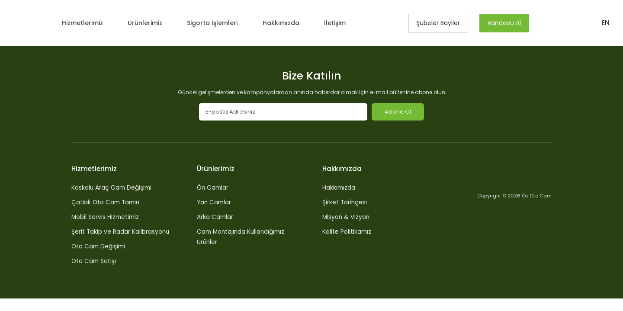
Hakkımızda (286, 23)
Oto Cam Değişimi (99, 246)
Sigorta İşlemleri (216, 23)
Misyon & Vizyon (346, 217)
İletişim (339, 23)
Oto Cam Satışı (94, 261)
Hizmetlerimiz (83, 23)
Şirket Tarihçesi (345, 202)
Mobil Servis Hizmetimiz (106, 217)
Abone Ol (398, 112)
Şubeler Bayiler (440, 23)
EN (605, 23)
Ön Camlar (213, 187)
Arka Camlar (215, 217)
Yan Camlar (215, 202)
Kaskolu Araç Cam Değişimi (112, 187)
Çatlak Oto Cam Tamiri (106, 202)
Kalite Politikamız (347, 231)
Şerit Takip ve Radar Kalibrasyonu (120, 231)
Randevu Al (506, 23)
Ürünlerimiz (147, 23)
